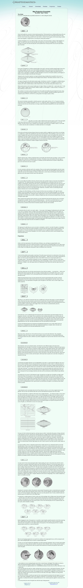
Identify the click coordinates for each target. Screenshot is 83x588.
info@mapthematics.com (53, 584)
